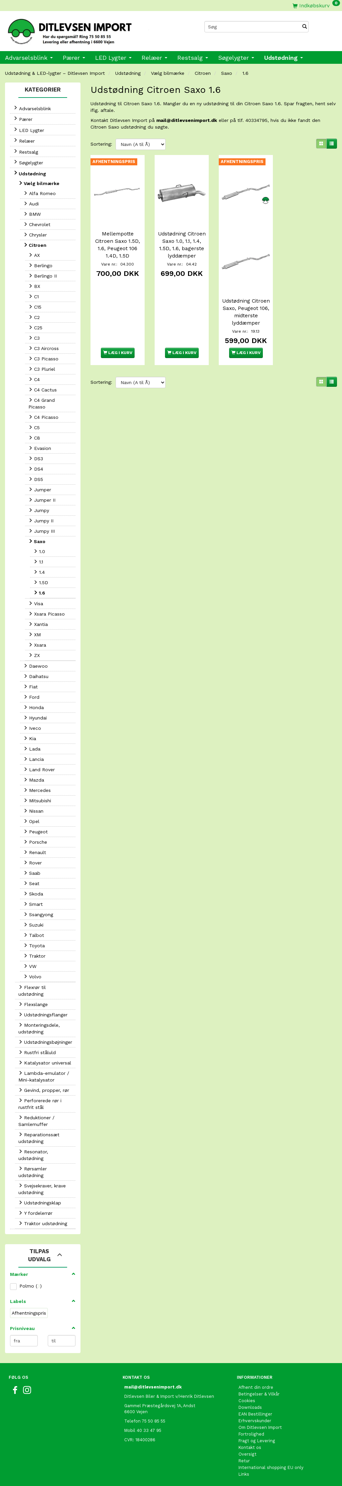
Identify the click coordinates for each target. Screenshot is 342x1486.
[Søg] (304, 26)
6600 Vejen (136, 1411)
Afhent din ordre (255, 1387)
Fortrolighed (251, 1434)
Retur (244, 1460)
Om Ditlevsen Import (260, 1427)
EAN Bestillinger (255, 1414)
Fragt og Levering (256, 1440)
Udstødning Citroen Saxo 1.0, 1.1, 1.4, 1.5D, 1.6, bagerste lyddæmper (181, 248)
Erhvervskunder (254, 1420)
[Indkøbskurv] (316, 5)
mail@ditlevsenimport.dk (186, 120)
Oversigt (247, 1454)
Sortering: (101, 144)
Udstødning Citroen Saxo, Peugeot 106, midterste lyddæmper (246, 314)
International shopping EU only (271, 1467)
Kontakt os (249, 1447)
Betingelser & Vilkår (259, 1393)
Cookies (246, 1400)
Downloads (250, 1407)
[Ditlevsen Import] (85, 29)
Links (243, 1474)
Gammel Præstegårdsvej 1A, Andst (159, 1405)
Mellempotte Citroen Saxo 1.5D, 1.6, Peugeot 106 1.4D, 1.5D (117, 244)
